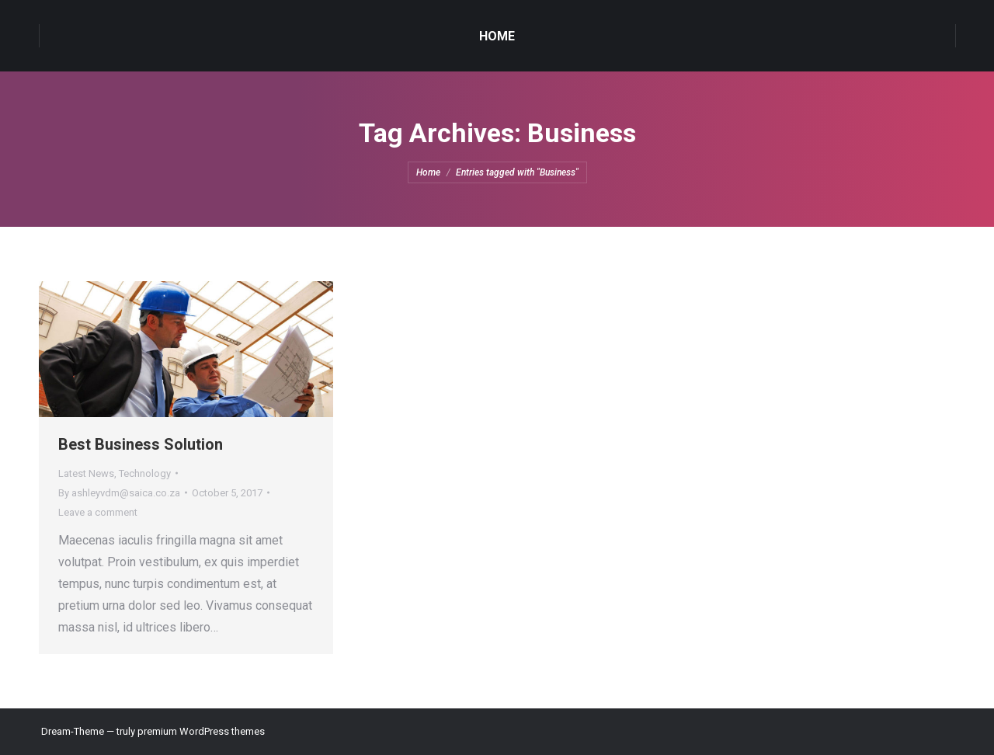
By (119, 493)
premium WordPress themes (201, 731)
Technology (145, 473)
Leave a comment (97, 512)
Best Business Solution (140, 444)
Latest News (86, 473)
